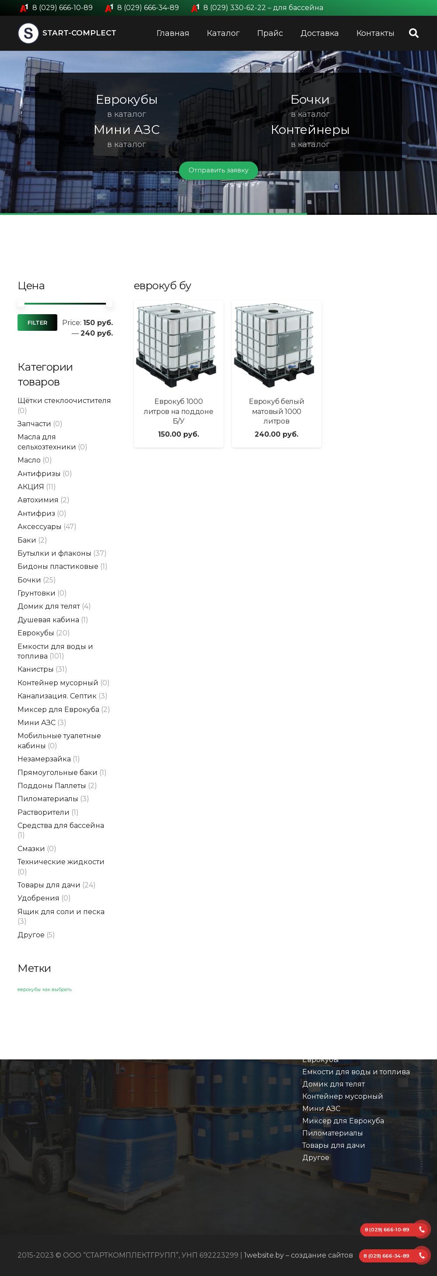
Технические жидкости (61, 862)
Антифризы (39, 474)
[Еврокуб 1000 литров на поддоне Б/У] (179, 345)
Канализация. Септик (57, 696)
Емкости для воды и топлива (356, 1072)
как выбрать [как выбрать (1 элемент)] (57, 989)
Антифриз (36, 513)
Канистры (35, 669)
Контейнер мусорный (57, 683)
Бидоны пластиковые (57, 566)
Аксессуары (39, 526)
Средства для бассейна (60, 825)
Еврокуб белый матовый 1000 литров (276, 411)
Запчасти (34, 424)
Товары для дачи (48, 885)
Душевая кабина (48, 620)
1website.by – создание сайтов (298, 1255)
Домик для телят (48, 606)
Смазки (31, 849)
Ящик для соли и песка (61, 912)
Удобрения (38, 898)
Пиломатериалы (47, 799)
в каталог (126, 114)
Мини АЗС (36, 723)
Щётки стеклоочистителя (64, 400)
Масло (29, 460)
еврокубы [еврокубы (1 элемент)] (29, 989)
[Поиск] (413, 33)
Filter (37, 322)
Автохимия (38, 500)
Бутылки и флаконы (54, 553)
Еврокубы (35, 633)
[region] (218, 133)
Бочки (29, 580)
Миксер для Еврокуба (58, 709)
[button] (18, 132)
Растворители (43, 812)
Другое (31, 935)
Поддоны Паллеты (51, 786)
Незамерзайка (44, 759)
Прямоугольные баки (57, 772)
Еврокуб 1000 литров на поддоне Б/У (178, 411)
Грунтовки (36, 593)
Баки (26, 540)
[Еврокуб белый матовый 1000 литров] (277, 345)
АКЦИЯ (30, 487)
